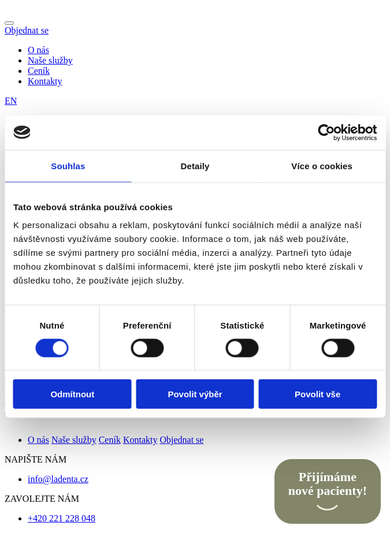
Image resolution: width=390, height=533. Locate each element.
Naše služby (50, 60)
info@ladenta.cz (58, 479)
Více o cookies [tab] (321, 165)
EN (11, 101)
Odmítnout (72, 394)
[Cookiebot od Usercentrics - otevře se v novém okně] (326, 132)
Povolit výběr (195, 394)
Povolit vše (317, 394)
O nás (38, 50)
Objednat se (27, 30)
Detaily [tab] (195, 165)
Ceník (39, 71)
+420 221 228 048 (61, 518)
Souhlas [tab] (68, 165)
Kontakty (45, 81)
